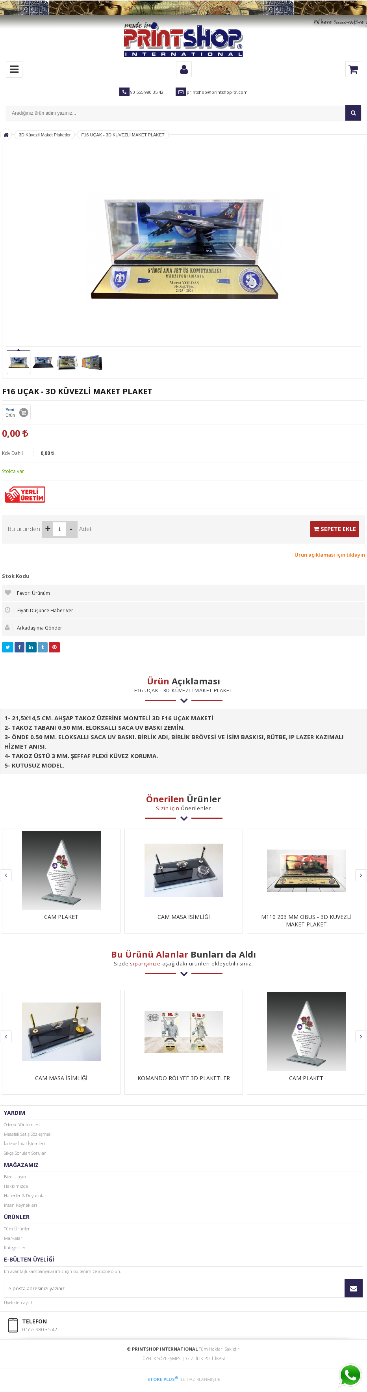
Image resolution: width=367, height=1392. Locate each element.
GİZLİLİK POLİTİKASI (205, 1358)
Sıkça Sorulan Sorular (25, 1153)
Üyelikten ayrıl (18, 1302)
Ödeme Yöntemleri (22, 1124)
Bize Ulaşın (15, 1177)
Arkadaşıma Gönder (33, 627)
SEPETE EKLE (334, 529)
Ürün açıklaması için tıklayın (330, 554)
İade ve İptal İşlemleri (24, 1143)
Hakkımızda (16, 1186)
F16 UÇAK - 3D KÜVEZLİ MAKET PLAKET (122, 134)
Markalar (13, 1238)
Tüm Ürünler (17, 1229)
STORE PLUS (162, 1379)
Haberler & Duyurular (25, 1195)
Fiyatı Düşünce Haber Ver (39, 610)
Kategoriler (15, 1247)
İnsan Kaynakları (20, 1205)
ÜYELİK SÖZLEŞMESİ (162, 1358)
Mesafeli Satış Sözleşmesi (28, 1134)
